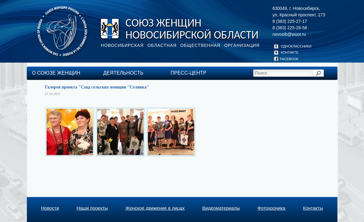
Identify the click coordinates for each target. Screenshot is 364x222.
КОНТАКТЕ (286, 52)
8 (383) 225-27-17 (290, 21)
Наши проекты (92, 208)
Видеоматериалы (221, 208)
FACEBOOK (286, 59)
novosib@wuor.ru (289, 34)
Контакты (313, 208)
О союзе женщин (56, 73)
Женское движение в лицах (155, 208)
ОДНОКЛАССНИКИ (292, 46)
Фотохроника (271, 208)
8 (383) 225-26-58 (290, 27)
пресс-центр (189, 73)
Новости (50, 208)
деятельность (123, 73)
